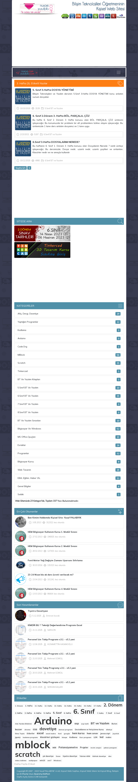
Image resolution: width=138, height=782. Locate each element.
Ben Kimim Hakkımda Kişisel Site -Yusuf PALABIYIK (54, 517)
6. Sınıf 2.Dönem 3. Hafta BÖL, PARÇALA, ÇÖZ (61, 115)
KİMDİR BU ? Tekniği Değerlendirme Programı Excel (55, 625)
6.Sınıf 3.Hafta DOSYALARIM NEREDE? (56, 142)
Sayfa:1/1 (20, 167)
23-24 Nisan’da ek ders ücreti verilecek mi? (51, 574)
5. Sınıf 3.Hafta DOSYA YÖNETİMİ (53, 89)
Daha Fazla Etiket (24, 764)
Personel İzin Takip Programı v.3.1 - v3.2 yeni (51, 639)
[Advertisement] (69, 42)
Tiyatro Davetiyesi (38, 611)
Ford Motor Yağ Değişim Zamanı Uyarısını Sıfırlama (55, 560)
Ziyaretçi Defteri (42, 774)
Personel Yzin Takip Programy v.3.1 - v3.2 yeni (52, 668)
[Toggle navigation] (118, 72)
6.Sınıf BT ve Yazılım (53, 134)
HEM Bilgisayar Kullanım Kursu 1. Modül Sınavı (52, 532)
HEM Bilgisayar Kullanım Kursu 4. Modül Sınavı (52, 589)
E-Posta (24, 774)
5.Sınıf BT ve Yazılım (54, 108)
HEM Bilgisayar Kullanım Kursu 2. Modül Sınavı (52, 546)
